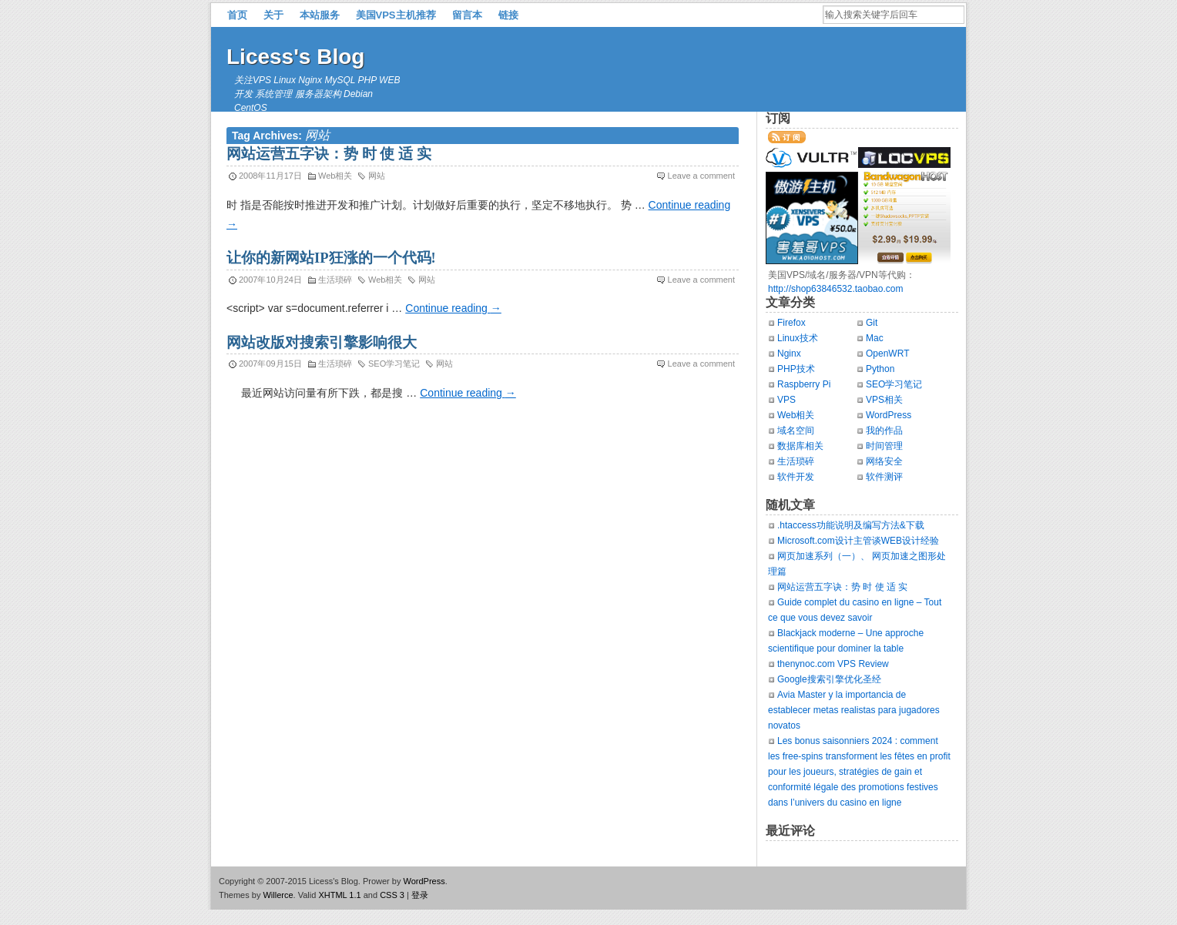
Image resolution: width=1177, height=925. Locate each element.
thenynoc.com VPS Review (833, 664)
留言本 (467, 15)
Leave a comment (701, 175)
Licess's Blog (295, 57)
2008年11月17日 (270, 175)
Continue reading (453, 308)
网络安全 (884, 461)
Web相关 (335, 175)
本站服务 (320, 15)
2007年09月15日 (270, 363)
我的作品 (884, 430)
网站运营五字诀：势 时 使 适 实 (328, 154)
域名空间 (795, 430)
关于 (273, 15)
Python (880, 369)
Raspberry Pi (803, 384)
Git (871, 322)
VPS (786, 399)
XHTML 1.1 (339, 895)
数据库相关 (800, 446)
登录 (419, 895)
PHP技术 (796, 369)
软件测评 (884, 476)
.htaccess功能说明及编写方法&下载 (850, 525)
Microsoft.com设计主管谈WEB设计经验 (858, 540)
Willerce (278, 895)
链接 (508, 15)
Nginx (789, 353)
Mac (875, 338)
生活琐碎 (335, 279)
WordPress (888, 415)
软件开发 (795, 476)
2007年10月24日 (270, 279)
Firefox (791, 322)
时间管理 (884, 446)
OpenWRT (887, 353)
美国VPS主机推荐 (396, 15)
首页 (237, 15)
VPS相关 (884, 399)
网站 (376, 175)
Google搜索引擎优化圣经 (829, 679)
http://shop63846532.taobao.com (835, 288)
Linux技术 (797, 338)
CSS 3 (392, 895)
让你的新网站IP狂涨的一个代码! (331, 258)
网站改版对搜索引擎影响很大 (321, 342)
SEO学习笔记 (394, 363)
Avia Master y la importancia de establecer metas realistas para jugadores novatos (854, 710)
